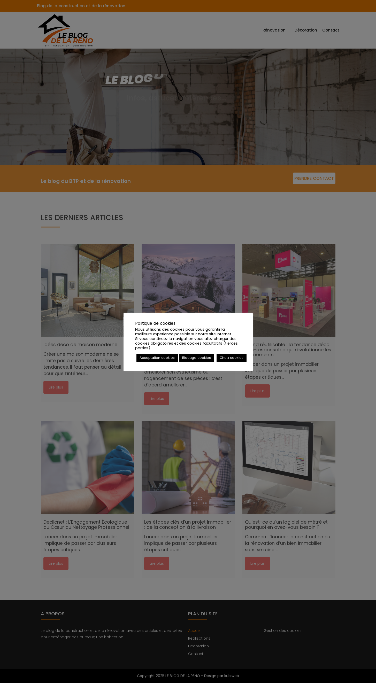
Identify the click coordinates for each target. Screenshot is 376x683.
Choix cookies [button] (231, 357)
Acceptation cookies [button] (157, 357)
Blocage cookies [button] (196, 357)
